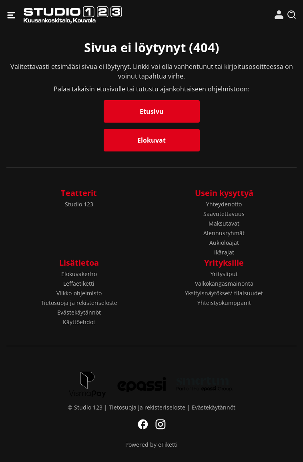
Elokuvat (151, 140)
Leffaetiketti (78, 283)
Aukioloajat (224, 242)
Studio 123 (87, 15)
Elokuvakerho (79, 274)
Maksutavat (224, 223)
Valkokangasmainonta (224, 283)
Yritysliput (224, 274)
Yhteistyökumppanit (224, 303)
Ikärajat (224, 252)
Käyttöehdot (79, 322)
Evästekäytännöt (79, 312)
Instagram (160, 424)
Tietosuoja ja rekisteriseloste (79, 303)
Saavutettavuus (224, 214)
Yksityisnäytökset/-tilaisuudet (224, 293)
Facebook (142, 424)
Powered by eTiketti (151, 444)
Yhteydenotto (224, 204)
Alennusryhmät (224, 233)
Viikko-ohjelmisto (79, 293)
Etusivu (152, 111)
